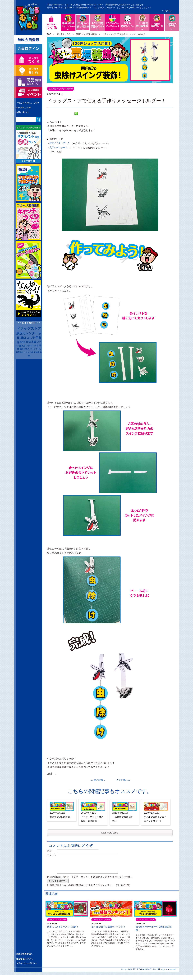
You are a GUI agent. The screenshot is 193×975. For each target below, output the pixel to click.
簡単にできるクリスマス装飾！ (63, 926)
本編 (33, 342)
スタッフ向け (32, 346)
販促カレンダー (27, 333)
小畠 (31, 352)
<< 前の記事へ (99, 780)
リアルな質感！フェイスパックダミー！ (155, 818)
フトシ (26, 352)
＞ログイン (167, 10)
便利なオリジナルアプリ (171, 22)
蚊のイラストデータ (60, 143)
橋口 (23, 337)
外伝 (28, 342)
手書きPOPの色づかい (112, 22)
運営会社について (24, 958)
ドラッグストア (29, 328)
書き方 (22, 346)
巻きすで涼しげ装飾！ (61, 816)
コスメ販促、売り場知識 (142, 22)
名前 (51, 851)
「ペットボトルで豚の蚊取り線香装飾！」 (92, 818)
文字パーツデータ (59, 147)
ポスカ (26, 349)
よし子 (31, 337)
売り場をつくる (63, 34)
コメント (51, 855)
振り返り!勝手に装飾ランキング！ (108, 926)
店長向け (19, 352)
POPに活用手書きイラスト (97, 22)
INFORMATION (23, 107)
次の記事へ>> (122, 780)
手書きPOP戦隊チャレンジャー (68, 22)
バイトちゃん (35, 349)
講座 (22, 349)
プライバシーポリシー (26, 963)
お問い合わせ (22, 112)
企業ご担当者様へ (24, 954)
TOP (49, 34)
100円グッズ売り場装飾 (89, 16)
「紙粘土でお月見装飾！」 (122, 818)
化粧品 (36, 352)
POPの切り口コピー (127, 22)
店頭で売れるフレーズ (156, 22)
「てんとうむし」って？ (27, 103)
